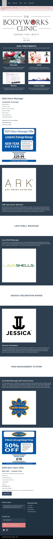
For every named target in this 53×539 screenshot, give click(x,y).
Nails (25, 3)
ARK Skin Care (31, 509)
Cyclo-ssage (31, 3)
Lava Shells (30, 505)
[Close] (51, 8)
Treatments (14, 3)
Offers (20, 3)
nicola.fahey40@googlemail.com (12, 525)
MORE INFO (7, 493)
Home (4, 3)
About (9, 3)
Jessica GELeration (32, 511)
